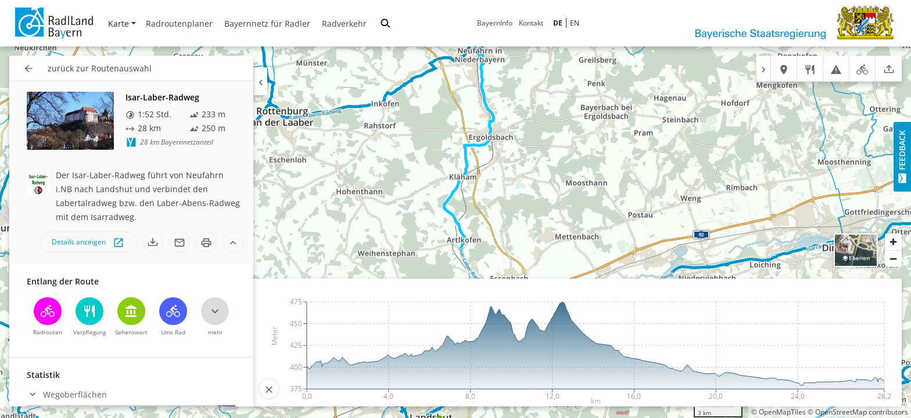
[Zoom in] (893, 241)
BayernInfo (494, 23)
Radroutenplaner (179, 23)
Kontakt (531, 23)
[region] (455, 232)
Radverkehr (344, 23)
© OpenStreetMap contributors (858, 412)
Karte (122, 23)
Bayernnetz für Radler (267, 23)
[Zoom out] (893, 258)
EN (574, 23)
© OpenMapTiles (778, 412)
